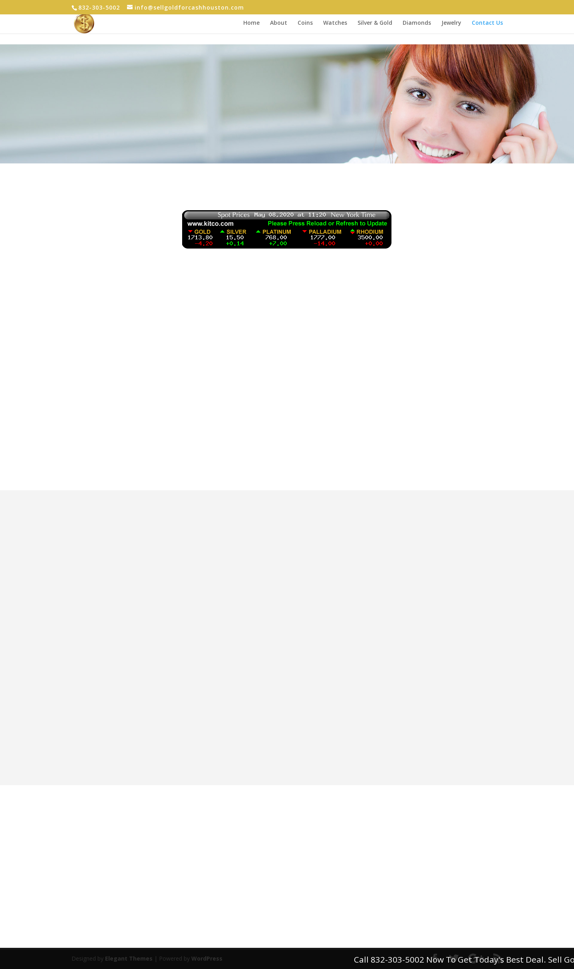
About (278, 23)
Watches (335, 23)
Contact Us (487, 23)
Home (251, 23)
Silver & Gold (375, 23)
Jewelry (451, 23)
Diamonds (417, 23)
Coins (305, 23)
